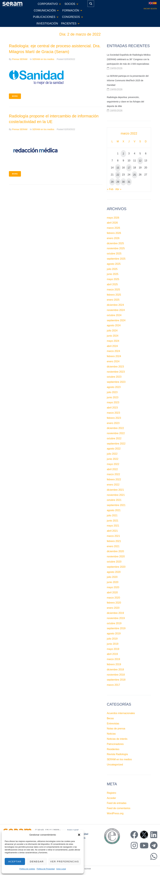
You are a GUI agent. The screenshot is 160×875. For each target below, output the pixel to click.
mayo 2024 (113, 341)
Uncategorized (115, 764)
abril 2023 (112, 407)
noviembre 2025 (116, 248)
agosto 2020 (114, 572)
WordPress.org (115, 813)
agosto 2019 (114, 633)
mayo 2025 (113, 279)
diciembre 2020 (115, 551)
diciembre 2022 (115, 428)
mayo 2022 (113, 464)
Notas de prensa (116, 728)
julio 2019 (112, 638)
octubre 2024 (114, 315)
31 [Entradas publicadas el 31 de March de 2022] (129, 182)
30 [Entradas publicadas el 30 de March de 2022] (123, 182)
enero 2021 (113, 546)
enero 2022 (113, 484)
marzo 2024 (113, 351)
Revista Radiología (117, 754)
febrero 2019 (114, 664)
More (15, 96)
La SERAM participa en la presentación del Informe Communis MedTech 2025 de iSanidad (128, 80)
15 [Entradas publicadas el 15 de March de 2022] (117, 167)
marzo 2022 (113, 474)
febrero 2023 (114, 418)
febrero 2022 (114, 479)
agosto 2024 (114, 325)
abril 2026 (112, 222)
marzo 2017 (113, 685)
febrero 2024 (114, 356)
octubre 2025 (114, 253)
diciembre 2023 (115, 366)
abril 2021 (112, 530)
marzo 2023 (113, 412)
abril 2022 (112, 469)
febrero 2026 (114, 233)
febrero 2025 (114, 294)
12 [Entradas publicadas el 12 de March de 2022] (140, 160)
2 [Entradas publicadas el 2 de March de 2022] (123, 153)
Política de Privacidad (46, 869)
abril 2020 (112, 592)
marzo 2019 (113, 659)
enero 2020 (113, 608)
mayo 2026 (113, 217)
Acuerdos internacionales (121, 713)
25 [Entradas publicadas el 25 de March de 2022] (134, 174)
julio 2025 (112, 269)
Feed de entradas (116, 803)
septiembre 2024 (116, 320)
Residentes (113, 749)
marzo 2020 (113, 597)
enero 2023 (113, 423)
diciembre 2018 (115, 669)
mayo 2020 (113, 587)
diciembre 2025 (115, 243)
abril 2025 (112, 284)
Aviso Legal (61, 869)
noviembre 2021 (116, 495)
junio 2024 (112, 335)
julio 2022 (112, 453)
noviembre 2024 (116, 310)
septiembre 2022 (116, 443)
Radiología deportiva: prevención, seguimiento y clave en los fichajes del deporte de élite (125, 102)
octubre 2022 (114, 438)
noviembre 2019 (116, 618)
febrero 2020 (114, 602)
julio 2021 (112, 515)
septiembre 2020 (116, 566)
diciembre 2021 (115, 489)
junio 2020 (112, 582)
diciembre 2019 (115, 613)
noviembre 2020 (116, 556)
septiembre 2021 (116, 505)
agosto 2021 (114, 510)
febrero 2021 (114, 541)
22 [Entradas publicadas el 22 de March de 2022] (117, 174)
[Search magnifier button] (91, 3)
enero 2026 (113, 238)
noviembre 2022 (116, 433)
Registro (111, 793)
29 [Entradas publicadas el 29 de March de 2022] (117, 182)
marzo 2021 (113, 536)
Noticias (111, 733)
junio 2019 (112, 644)
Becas (110, 718)
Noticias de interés (117, 739)
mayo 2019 (113, 649)
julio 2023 (112, 392)
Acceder (111, 798)
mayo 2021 (113, 525)
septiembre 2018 (116, 679)
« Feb (110, 189)
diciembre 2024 (115, 305)
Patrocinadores (115, 744)
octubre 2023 (114, 376)
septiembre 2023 (116, 382)
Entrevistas (113, 723)
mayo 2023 (113, 402)
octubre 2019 (114, 623)
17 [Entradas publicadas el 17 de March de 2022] (129, 167)
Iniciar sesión (150, 9)
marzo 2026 (113, 228)
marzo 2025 (113, 289)
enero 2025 (113, 299)
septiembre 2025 (116, 258)
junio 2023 (112, 397)
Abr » (118, 189)
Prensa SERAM (19, 59)
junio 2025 (112, 274)
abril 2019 (112, 654)
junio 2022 (112, 459)
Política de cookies (27, 869)
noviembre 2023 (116, 371)
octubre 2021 (114, 500)
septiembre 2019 (116, 628)
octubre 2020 (114, 561)
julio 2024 (112, 330)
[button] (79, 834)
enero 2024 (113, 361)
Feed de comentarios (118, 808)
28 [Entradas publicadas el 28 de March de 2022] (112, 182)
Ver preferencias (64, 861)
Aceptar (14, 861)
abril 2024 (112, 346)
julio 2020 (112, 577)
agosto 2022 (114, 448)
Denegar (37, 861)
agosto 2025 (114, 264)
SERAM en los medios (43, 59)
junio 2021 (112, 520)
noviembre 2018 (116, 674)
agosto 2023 (114, 387)
